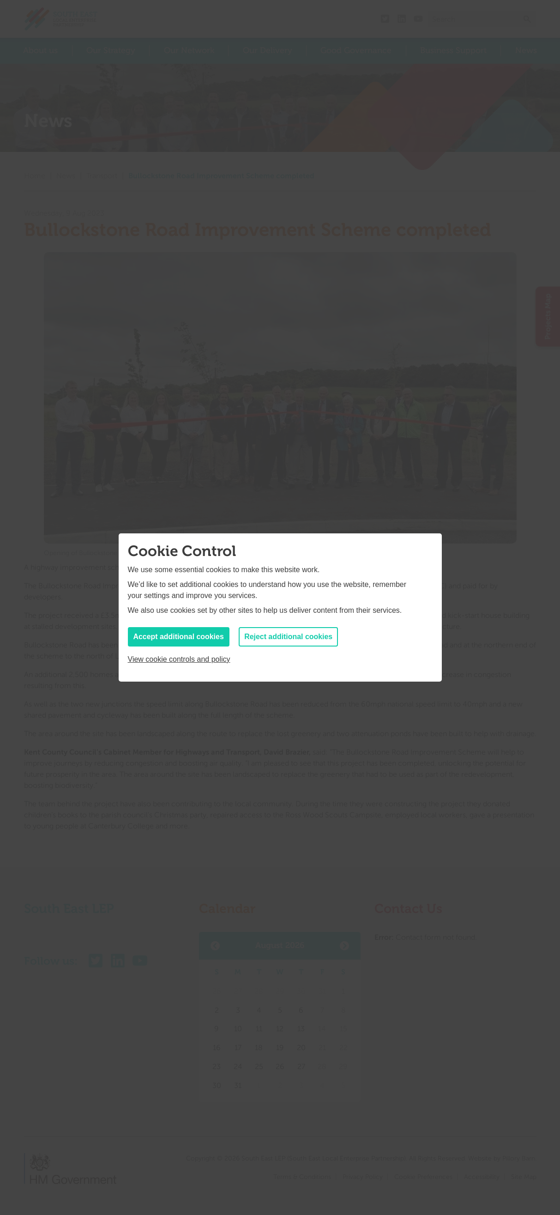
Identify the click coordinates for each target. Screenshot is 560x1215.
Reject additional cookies (289, 637)
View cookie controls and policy (179, 659)
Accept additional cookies (178, 637)
